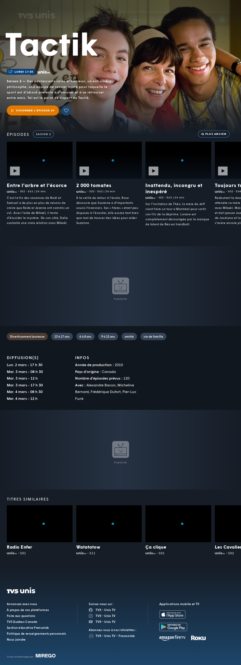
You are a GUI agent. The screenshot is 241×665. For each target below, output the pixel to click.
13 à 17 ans (62, 336)
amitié (129, 336)
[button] (161, 13)
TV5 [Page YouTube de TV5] (98, 622)
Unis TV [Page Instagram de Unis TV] (109, 616)
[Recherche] (222, 13)
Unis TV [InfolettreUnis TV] (109, 636)
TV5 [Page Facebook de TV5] (98, 610)
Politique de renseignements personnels (36, 633)
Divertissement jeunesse (27, 336)
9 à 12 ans (108, 336)
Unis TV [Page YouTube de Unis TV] (109, 622)
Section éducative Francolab (28, 627)
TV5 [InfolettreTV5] (98, 636)
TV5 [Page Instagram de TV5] (98, 616)
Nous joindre (16, 639)
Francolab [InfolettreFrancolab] (127, 636)
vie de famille (153, 336)
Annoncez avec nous (22, 604)
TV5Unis (36, 9)
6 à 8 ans (85, 336)
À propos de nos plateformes (28, 610)
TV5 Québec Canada (22, 622)
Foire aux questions (21, 616)
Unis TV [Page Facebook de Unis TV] (109, 610)
